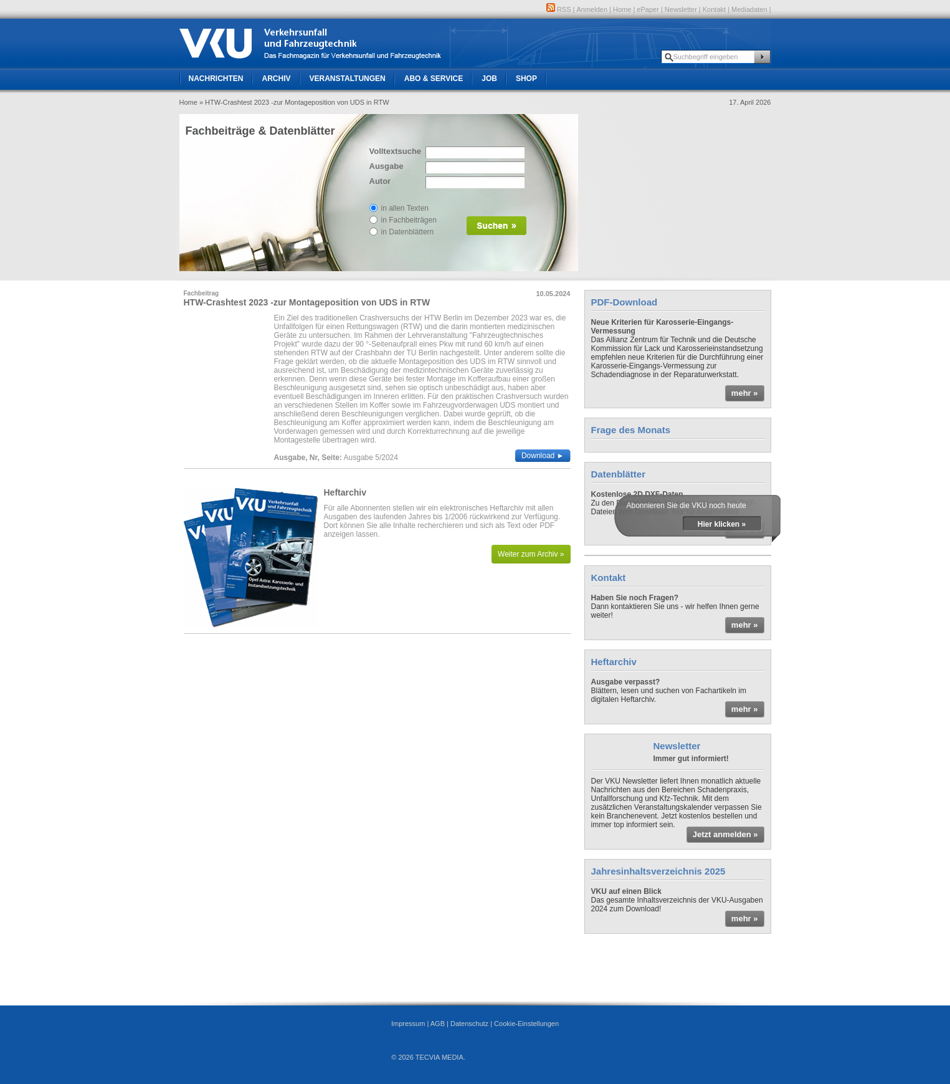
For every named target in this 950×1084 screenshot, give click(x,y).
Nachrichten (216, 78)
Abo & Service (433, 78)
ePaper (647, 9)
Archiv (276, 78)
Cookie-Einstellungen (526, 1023)
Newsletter (681, 9)
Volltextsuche (394, 151)
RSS (558, 9)
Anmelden (592, 9)
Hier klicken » (722, 524)
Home (622, 9)
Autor (380, 181)
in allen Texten (405, 208)
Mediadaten (749, 9)
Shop (526, 78)
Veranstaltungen (348, 78)
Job (489, 78)
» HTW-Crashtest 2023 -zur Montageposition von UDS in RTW (294, 102)
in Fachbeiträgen (409, 220)
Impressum (408, 1023)
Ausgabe (386, 166)
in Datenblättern (407, 232)
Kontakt (714, 9)
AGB (437, 1023)
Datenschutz (469, 1023)
